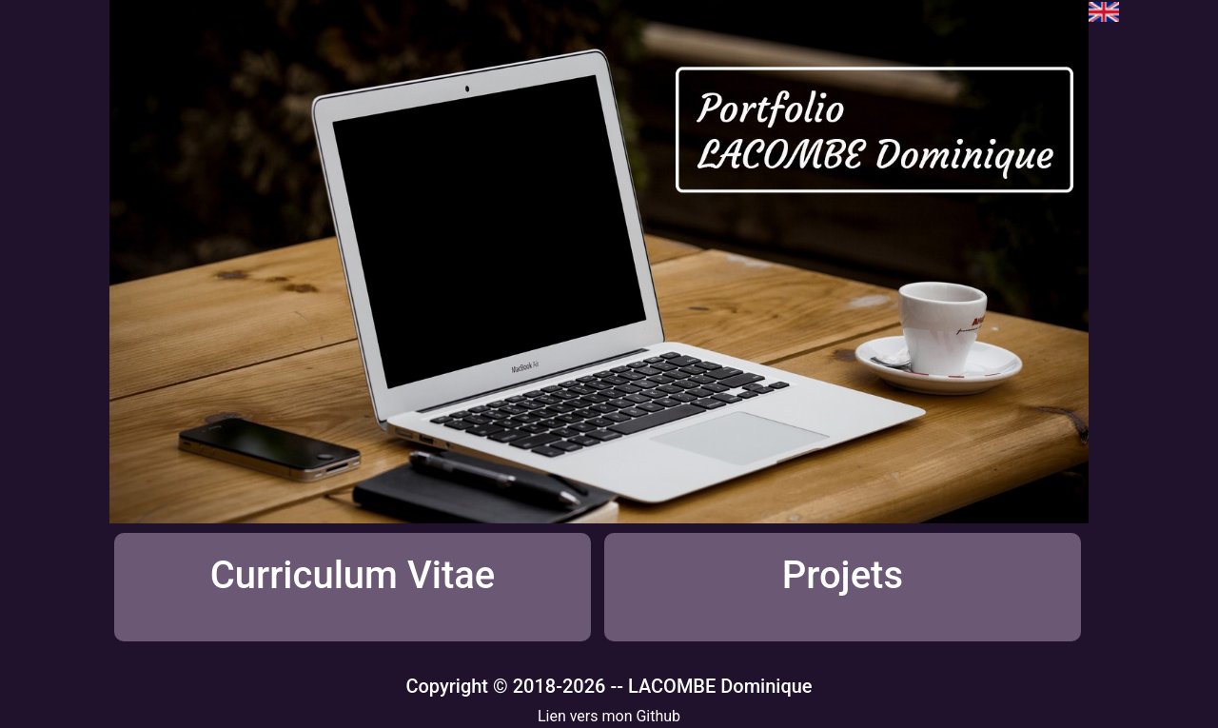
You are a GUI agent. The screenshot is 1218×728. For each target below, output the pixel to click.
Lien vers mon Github (609, 716)
